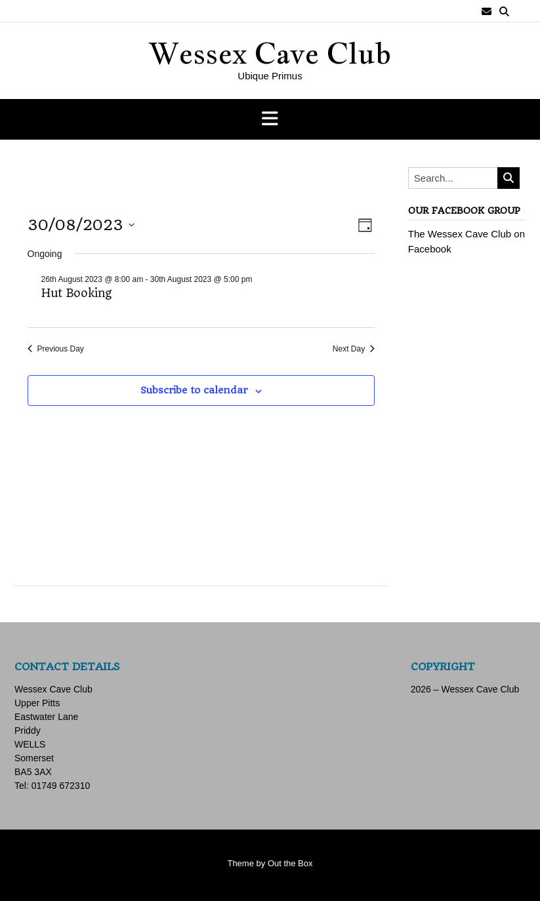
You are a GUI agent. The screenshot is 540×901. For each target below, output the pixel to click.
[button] (270, 119)
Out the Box (290, 863)
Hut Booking (76, 293)
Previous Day (56, 348)
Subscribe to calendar (193, 390)
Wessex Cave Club (270, 53)
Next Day (354, 348)
